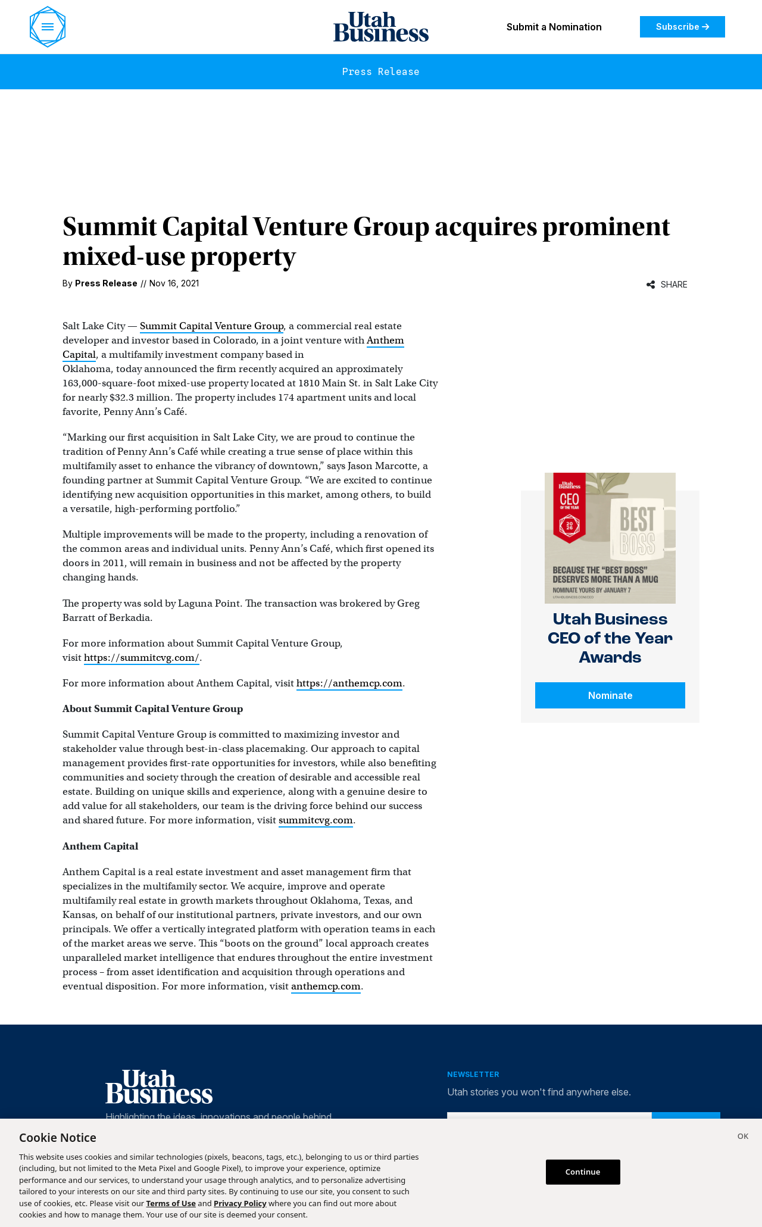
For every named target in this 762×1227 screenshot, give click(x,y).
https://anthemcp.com (349, 683)
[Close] (743, 1138)
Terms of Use (171, 1203)
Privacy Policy (240, 1203)
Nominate (610, 695)
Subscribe (682, 26)
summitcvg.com (316, 820)
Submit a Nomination (554, 27)
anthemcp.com (326, 986)
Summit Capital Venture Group (211, 326)
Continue (583, 1171)
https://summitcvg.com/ (141, 657)
